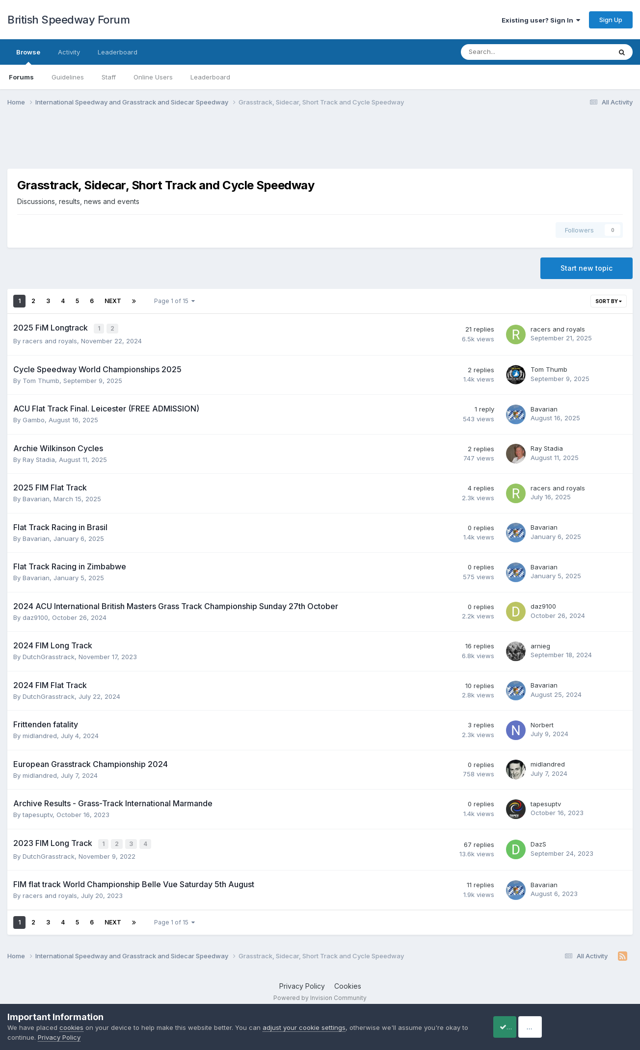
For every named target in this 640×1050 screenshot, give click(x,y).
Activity (69, 52)
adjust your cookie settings (304, 1027)
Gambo (34, 419)
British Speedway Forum (68, 19)
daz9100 (35, 616)
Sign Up (610, 20)
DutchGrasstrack (49, 656)
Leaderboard (210, 77)
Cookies (347, 984)
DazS (538, 843)
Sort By (608, 301)
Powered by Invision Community (320, 996)
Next (113, 301)
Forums (21, 77)
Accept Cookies (517, 1027)
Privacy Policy (302, 984)
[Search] (510, 52)
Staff (109, 77)
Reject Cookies (596, 1027)
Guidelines (68, 77)
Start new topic (586, 268)
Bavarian (544, 408)
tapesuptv (38, 814)
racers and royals (50, 340)
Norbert (542, 724)
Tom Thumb (41, 380)
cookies (71, 1027)
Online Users (153, 77)
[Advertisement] (320, 144)
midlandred (40, 735)
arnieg (540, 645)
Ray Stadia (39, 458)
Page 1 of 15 (174, 301)
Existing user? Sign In (541, 20)
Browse (28, 56)
